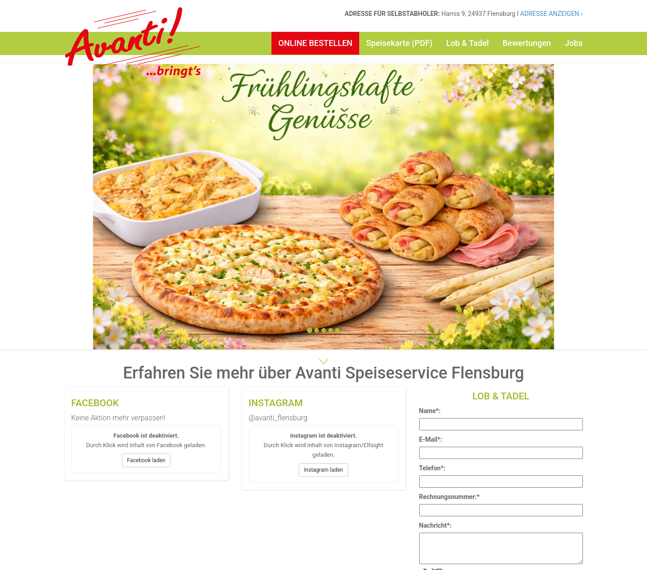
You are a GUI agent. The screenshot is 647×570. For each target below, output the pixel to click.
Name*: (430, 410)
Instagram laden (323, 470)
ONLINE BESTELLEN (315, 43)
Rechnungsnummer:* (449, 496)
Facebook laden (146, 460)
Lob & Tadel (467, 43)
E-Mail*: (430, 439)
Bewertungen (526, 43)
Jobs (574, 43)
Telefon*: (432, 468)
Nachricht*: (435, 525)
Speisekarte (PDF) (399, 43)
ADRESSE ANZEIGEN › (551, 13)
